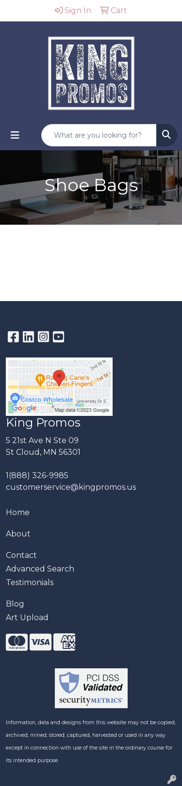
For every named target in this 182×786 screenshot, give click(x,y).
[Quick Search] (99, 135)
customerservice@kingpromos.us (71, 487)
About (18, 533)
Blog (15, 603)
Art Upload (27, 617)
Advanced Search (40, 568)
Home (18, 512)
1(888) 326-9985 (37, 475)
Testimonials (29, 582)
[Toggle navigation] (15, 135)
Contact (21, 555)
